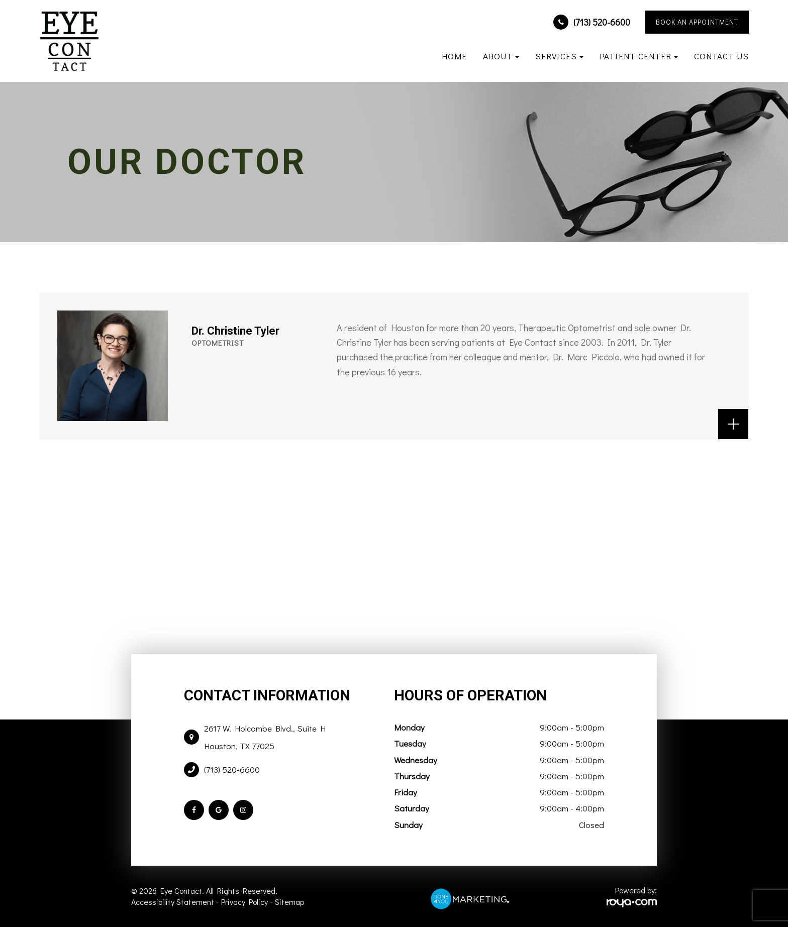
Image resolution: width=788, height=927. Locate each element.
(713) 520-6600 (601, 22)
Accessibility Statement (172, 901)
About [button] (501, 56)
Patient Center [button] (639, 56)
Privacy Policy (244, 901)
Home (454, 56)
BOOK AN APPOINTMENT (697, 22)
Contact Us (721, 56)
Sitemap (289, 901)
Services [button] (559, 56)
